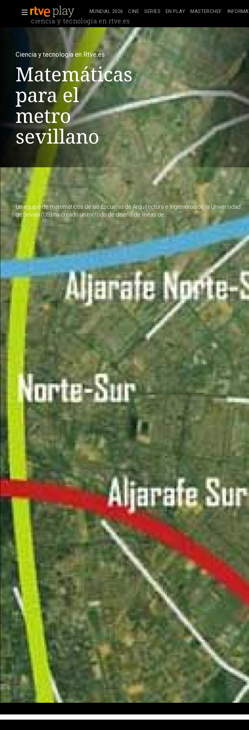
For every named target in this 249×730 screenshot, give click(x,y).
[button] (23, 12)
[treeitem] (106, 12)
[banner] (58, 11)
